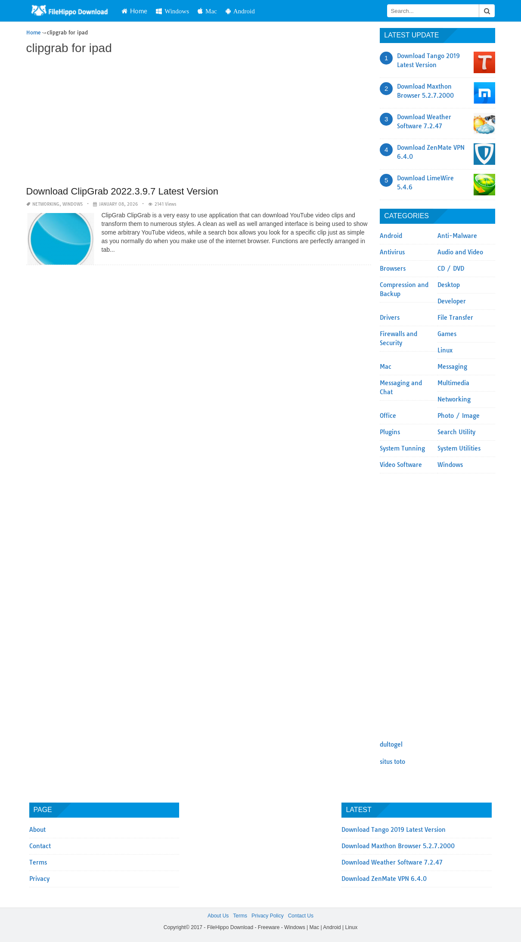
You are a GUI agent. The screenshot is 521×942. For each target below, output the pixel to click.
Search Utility (456, 432)
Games (446, 334)
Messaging (452, 367)
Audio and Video (460, 252)
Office (388, 416)
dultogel (391, 744)
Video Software (401, 465)
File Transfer (455, 317)
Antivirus (392, 252)
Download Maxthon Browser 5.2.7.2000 (398, 846)
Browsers (393, 268)
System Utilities (459, 448)
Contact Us (300, 916)
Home (134, 11)
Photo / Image (458, 416)
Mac (207, 11)
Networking (45, 204)
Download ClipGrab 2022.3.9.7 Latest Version (122, 191)
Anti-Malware (457, 236)
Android (240, 11)
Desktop (448, 285)
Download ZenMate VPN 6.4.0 (384, 879)
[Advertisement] (199, 121)
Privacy (39, 879)
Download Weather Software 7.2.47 (392, 862)
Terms (38, 862)
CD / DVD (450, 268)
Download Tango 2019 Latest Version (393, 830)
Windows (172, 11)
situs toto (392, 762)
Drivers (390, 317)
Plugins (390, 432)
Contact (40, 846)
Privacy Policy (267, 916)
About (37, 830)
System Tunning (402, 448)
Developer (451, 301)
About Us (218, 916)
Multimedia (453, 383)
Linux (445, 350)
